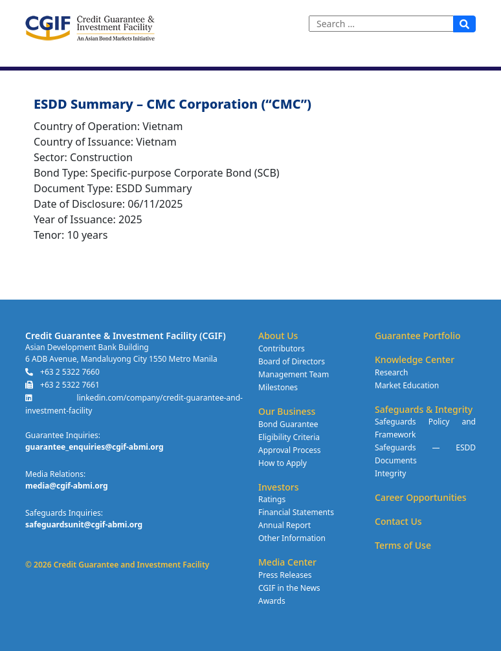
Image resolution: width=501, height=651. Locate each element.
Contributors (281, 348)
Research (391, 372)
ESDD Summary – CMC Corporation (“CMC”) (172, 104)
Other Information (292, 538)
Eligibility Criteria (289, 437)
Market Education (407, 385)
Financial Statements (296, 512)
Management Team (293, 374)
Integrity (390, 473)
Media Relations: (55, 474)
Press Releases (284, 574)
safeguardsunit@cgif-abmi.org (83, 524)
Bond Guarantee (288, 424)
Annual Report (284, 525)
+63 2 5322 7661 (62, 384)
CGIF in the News (289, 587)
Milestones (278, 387)
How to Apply (282, 463)
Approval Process (289, 450)
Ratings (271, 499)
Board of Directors (291, 361)
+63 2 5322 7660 (62, 371)
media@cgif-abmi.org (66, 485)
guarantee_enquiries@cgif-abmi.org (94, 446)
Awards (271, 600)
